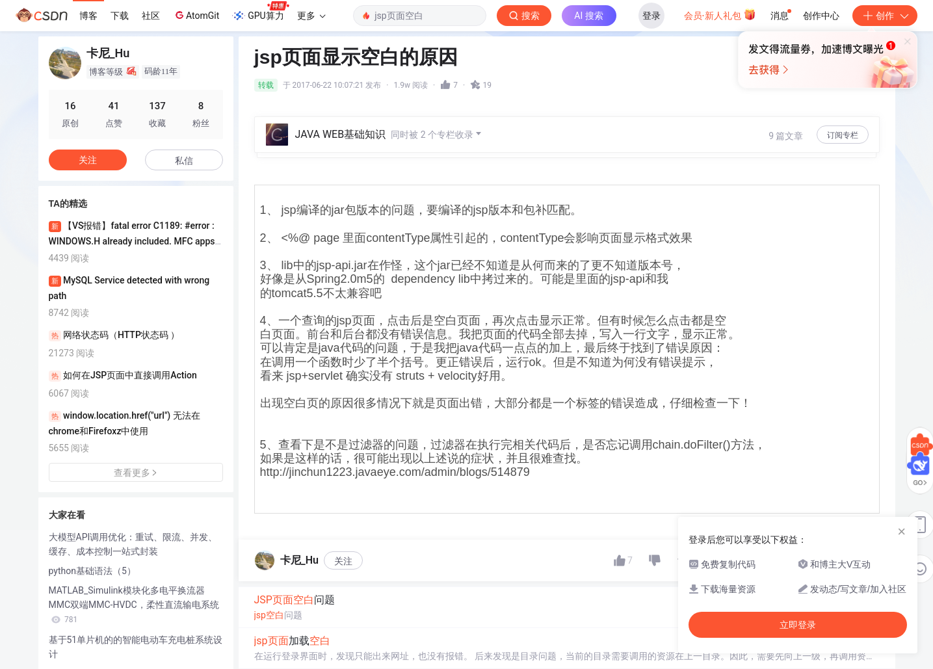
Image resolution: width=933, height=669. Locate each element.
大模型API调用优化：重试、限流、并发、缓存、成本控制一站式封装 (133, 544)
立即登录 (798, 625)
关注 (343, 561)
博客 (88, 15)
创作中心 (821, 15)
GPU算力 (260, 11)
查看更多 (136, 472)
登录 (651, 15)
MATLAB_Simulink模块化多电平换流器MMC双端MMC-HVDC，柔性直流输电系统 (134, 604)
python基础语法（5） (92, 571)
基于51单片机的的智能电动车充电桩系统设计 (136, 647)
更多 (311, 15)
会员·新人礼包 (720, 14)
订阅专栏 (842, 135)
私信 (184, 160)
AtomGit (196, 15)
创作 (885, 15)
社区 (151, 15)
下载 (120, 15)
